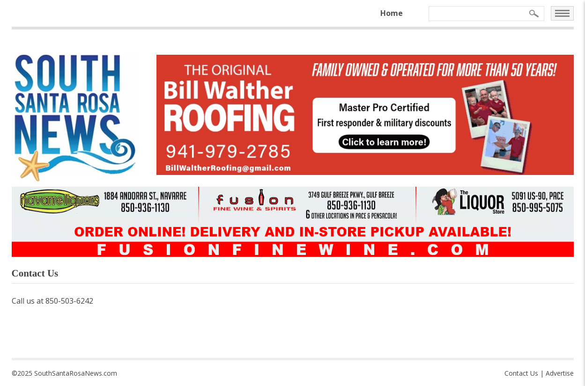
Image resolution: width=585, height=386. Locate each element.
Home (391, 13)
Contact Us (521, 373)
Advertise (560, 373)
